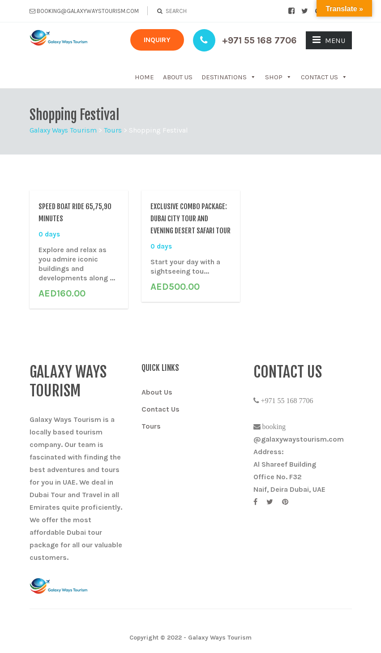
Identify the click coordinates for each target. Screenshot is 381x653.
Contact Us (324, 77)
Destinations (228, 77)
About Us (178, 77)
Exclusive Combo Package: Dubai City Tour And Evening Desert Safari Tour (190, 218)
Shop (278, 77)
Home (144, 77)
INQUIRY (157, 39)
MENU (329, 40)
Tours (151, 426)
